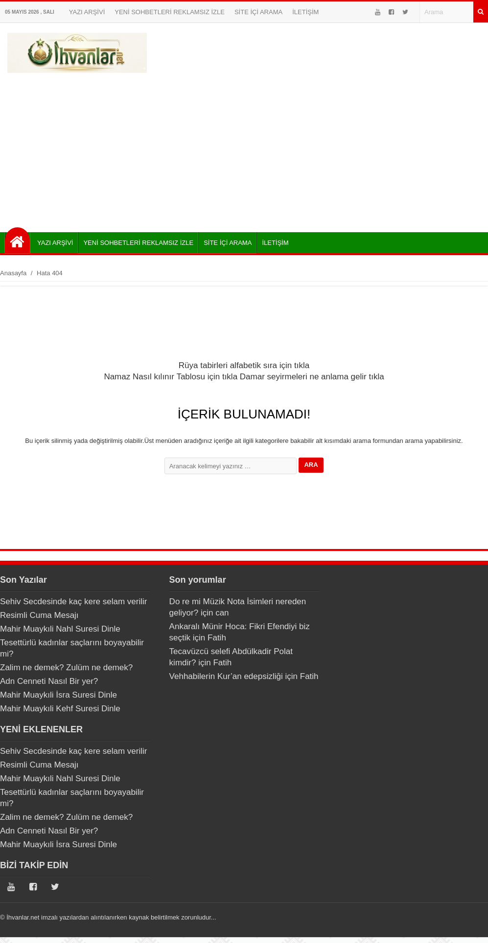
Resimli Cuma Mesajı (39, 615)
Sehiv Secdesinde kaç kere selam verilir (73, 601)
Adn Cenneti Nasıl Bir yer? (49, 681)
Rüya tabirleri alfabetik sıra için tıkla (244, 365)
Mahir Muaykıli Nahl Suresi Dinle (60, 629)
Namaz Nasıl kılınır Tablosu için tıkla (170, 376)
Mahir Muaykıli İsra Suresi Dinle (58, 695)
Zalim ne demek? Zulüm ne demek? (66, 667)
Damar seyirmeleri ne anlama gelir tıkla (312, 376)
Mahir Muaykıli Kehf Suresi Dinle (60, 708)
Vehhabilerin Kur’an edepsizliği (226, 676)
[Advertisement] (244, 149)
